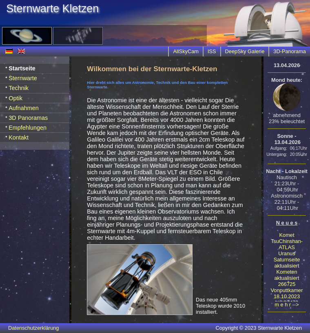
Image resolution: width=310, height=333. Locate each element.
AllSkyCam (186, 51)
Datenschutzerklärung (33, 328)
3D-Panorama (289, 51)
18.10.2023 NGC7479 (287, 299)
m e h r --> (287, 305)
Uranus (286, 253)
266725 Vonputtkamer (287, 287)
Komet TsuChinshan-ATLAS (287, 241)
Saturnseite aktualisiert (287, 262)
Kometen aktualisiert (286, 275)
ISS (212, 51)
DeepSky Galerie (245, 51)
